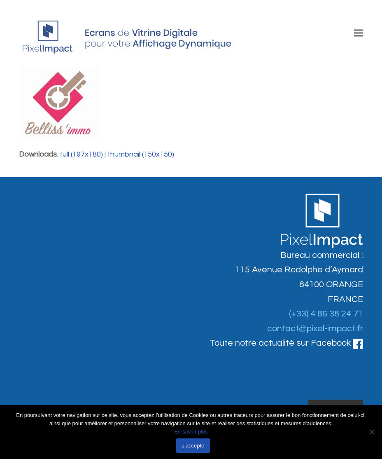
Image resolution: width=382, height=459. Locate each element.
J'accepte (193, 446)
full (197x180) (81, 154)
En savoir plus (191, 432)
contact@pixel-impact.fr (315, 328)
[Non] (372, 432)
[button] (358, 32)
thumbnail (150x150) (140, 154)
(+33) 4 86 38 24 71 (326, 313)
